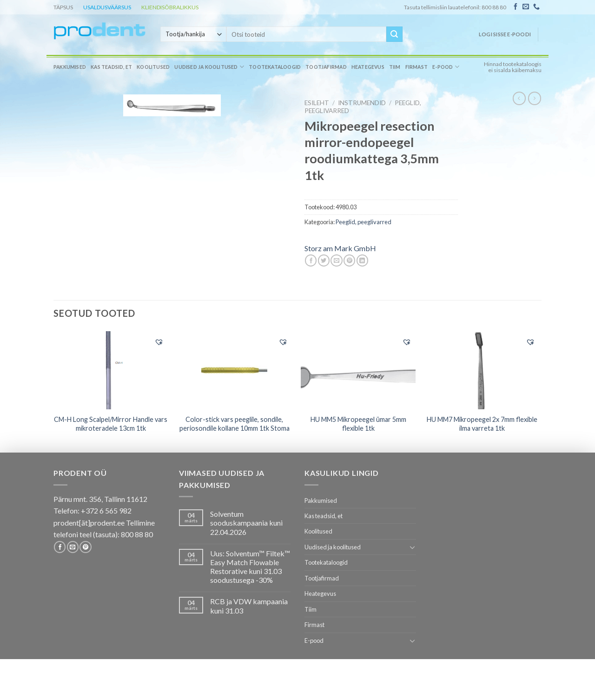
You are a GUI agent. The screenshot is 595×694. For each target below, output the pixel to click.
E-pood (445, 66)
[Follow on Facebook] (515, 7)
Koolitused (153, 67)
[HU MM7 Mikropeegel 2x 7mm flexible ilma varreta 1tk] (482, 370)
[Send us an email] (525, 7)
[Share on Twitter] (324, 260)
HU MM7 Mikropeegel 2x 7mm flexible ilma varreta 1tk (482, 423)
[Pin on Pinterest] (349, 260)
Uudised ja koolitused (209, 66)
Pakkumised (69, 67)
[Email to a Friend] (336, 260)
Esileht (316, 103)
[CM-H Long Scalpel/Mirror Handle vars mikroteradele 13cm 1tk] (110, 370)
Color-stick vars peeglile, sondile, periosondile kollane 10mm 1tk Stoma (234, 423)
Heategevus (367, 67)
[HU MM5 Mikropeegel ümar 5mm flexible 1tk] (358, 369)
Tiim (395, 67)
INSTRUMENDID (362, 103)
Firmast (416, 67)
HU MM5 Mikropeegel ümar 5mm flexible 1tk (358, 423)
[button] (159, 342)
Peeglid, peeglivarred (363, 222)
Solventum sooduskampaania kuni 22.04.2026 (246, 522)
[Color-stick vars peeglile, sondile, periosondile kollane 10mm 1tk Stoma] (234, 370)
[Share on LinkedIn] (362, 260)
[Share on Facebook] (311, 260)
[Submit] (394, 34)
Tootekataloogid (275, 67)
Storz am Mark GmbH (340, 248)
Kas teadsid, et (111, 67)
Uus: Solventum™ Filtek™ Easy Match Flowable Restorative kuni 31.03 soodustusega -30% (250, 567)
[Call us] (536, 7)
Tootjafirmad (326, 67)
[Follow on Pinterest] (85, 547)
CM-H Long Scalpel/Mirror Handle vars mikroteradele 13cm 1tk (110, 423)
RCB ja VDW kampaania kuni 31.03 (249, 605)
